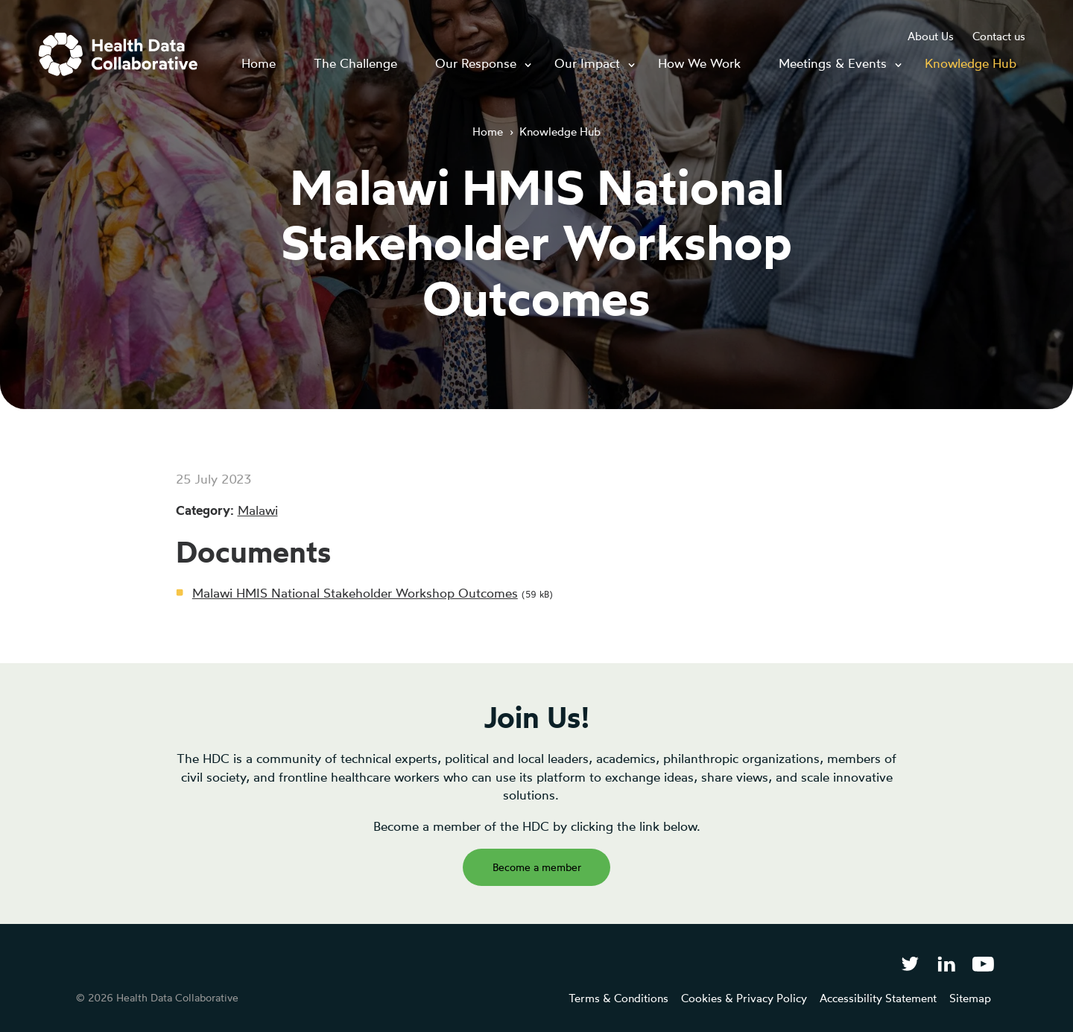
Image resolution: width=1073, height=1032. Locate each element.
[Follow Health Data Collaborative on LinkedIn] (946, 963)
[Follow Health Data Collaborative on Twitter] (909, 963)
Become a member (537, 867)
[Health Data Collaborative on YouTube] (983, 963)
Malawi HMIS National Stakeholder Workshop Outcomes (355, 593)
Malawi (258, 510)
